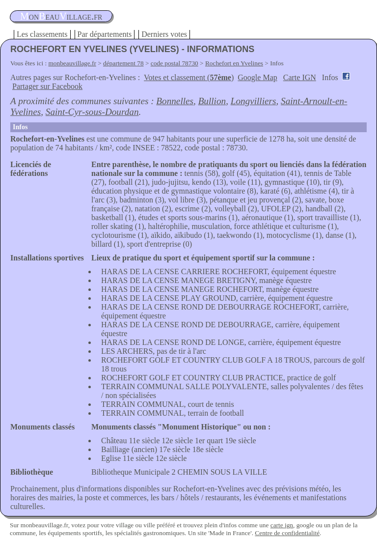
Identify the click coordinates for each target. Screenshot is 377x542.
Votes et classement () (189, 77)
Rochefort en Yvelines (234, 63)
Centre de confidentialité (287, 533)
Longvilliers (253, 101)
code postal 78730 (174, 63)
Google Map (257, 77)
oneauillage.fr (61, 16)
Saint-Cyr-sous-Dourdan (92, 112)
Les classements (42, 34)
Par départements (105, 34)
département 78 (123, 63)
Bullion (212, 101)
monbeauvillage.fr (72, 63)
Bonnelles (174, 101)
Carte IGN (299, 77)
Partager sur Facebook (47, 86)
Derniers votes (164, 34)
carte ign (281, 525)
